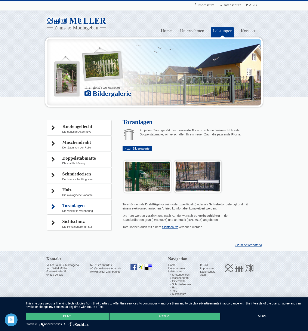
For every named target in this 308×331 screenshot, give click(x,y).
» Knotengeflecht (180, 274)
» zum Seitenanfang (248, 245)
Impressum (204, 5)
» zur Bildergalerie (137, 148)
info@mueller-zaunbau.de (105, 268)
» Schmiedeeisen (180, 284)
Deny (67, 316)
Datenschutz (230, 5)
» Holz (174, 287)
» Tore (173, 290)
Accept (165, 316)
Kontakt (248, 30)
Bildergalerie (107, 93)
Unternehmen (192, 30)
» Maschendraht (180, 277)
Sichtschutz (170, 227)
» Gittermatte (178, 281)
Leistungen (175, 271)
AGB (251, 5)
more (262, 316)
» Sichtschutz (178, 293)
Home (166, 30)
